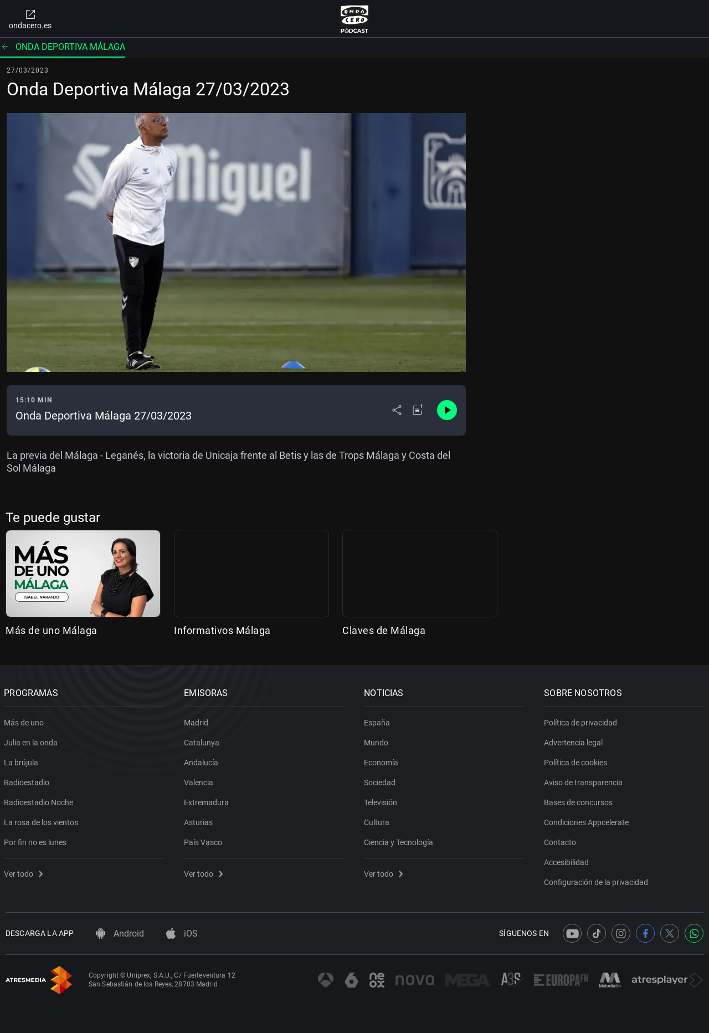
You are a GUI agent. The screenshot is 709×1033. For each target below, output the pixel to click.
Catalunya (203, 740)
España (379, 720)
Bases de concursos (580, 800)
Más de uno (25, 720)
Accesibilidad (568, 860)
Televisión (382, 800)
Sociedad (381, 780)
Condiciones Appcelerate (588, 820)
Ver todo (25, 871)
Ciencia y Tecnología (400, 840)
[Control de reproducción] (447, 410)
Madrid (198, 720)
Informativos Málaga (222, 630)
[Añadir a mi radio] (418, 410)
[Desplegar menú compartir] (397, 410)
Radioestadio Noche (40, 800)
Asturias (200, 820)
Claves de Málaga (383, 630)
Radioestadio (28, 780)
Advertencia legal (575, 740)
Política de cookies (577, 760)
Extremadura (208, 800)
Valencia (200, 780)
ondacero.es (30, 19)
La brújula (23, 760)
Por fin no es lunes (37, 840)
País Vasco (205, 840)
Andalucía (203, 760)
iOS (182, 933)
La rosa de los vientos (43, 820)
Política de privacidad (582, 720)
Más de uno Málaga (51, 630)
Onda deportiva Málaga (62, 47)
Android (120, 933)
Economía (383, 760)
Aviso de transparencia (585, 780)
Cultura (378, 820)
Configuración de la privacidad (598, 880)
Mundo (378, 740)
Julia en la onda (32, 740)
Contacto (562, 840)
